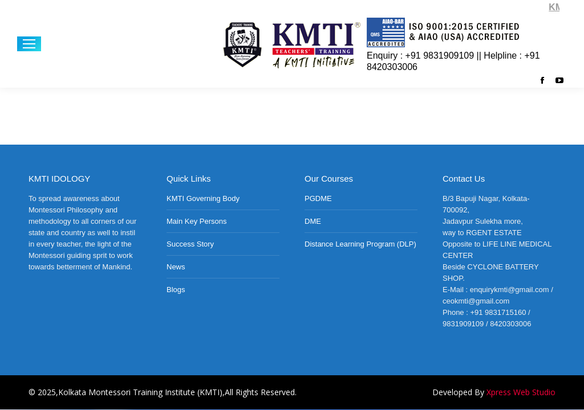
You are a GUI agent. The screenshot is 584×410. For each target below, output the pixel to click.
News (176, 267)
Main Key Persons (197, 221)
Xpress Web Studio (520, 392)
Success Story (190, 244)
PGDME (318, 198)
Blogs (176, 289)
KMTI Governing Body (203, 198)
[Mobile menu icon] (29, 43)
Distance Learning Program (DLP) (360, 244)
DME (313, 221)
